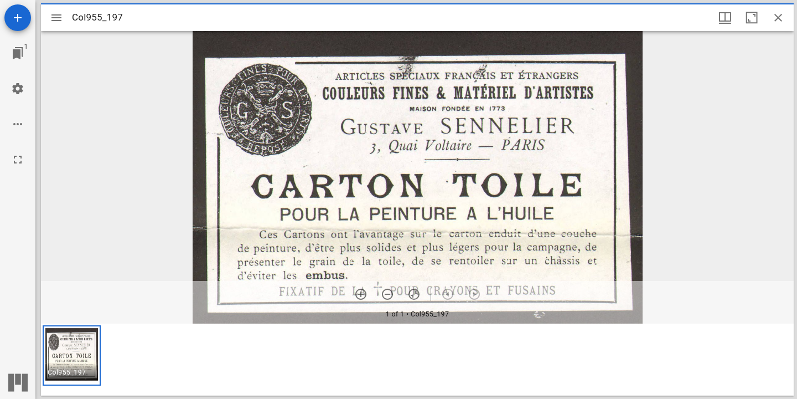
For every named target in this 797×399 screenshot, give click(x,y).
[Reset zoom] (414, 294)
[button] (71, 355)
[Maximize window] (751, 17)
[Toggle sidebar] (56, 17)
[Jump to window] (17, 53)
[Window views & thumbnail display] (725, 17)
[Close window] (778, 17)
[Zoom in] (361, 294)
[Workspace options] (17, 124)
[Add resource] (17, 17)
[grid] (417, 360)
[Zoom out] (387, 294)
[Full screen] (17, 159)
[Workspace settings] (17, 88)
